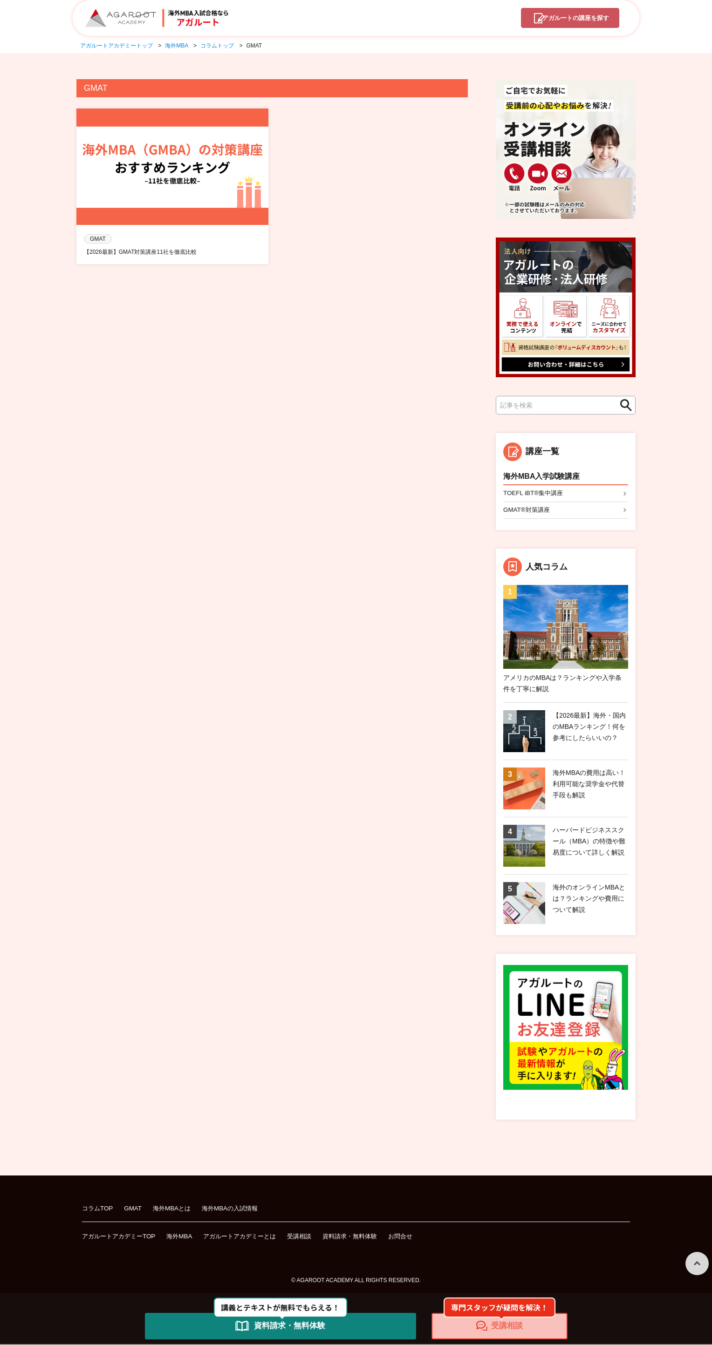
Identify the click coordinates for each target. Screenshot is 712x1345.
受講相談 (313, 1237)
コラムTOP (98, 1209)
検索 (623, 405)
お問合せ (420, 1237)
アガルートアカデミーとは (249, 1237)
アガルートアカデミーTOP (121, 1237)
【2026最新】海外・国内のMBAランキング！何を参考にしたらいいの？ (589, 727)
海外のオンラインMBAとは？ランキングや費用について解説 (589, 899)
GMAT (135, 1209)
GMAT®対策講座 (528, 510)
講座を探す (569, 19)
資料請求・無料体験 (366, 1237)
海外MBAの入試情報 (237, 1209)
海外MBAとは (176, 1209)
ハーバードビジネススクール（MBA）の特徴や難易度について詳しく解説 (589, 842)
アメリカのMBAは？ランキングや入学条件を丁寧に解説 (562, 684)
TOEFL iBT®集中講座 (535, 493)
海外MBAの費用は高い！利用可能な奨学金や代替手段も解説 (589, 785)
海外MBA (185, 1237)
